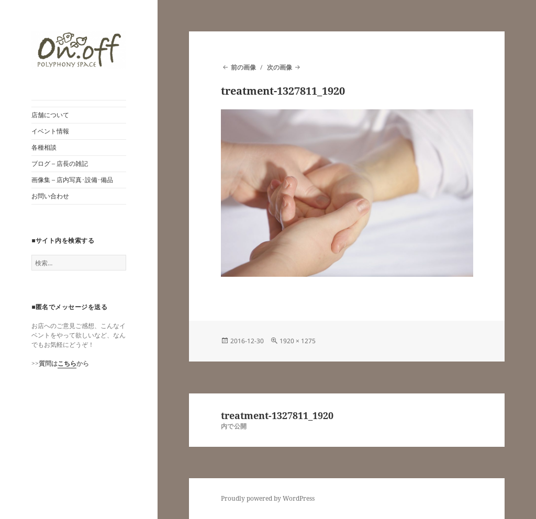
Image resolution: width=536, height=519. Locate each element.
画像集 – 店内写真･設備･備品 (72, 179)
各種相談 (44, 147)
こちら (67, 363)
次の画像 (279, 67)
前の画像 (243, 67)
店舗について (50, 114)
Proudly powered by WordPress (268, 498)
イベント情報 (50, 131)
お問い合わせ (50, 195)
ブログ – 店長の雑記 (59, 163)
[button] (78, 50)
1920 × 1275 (298, 340)
